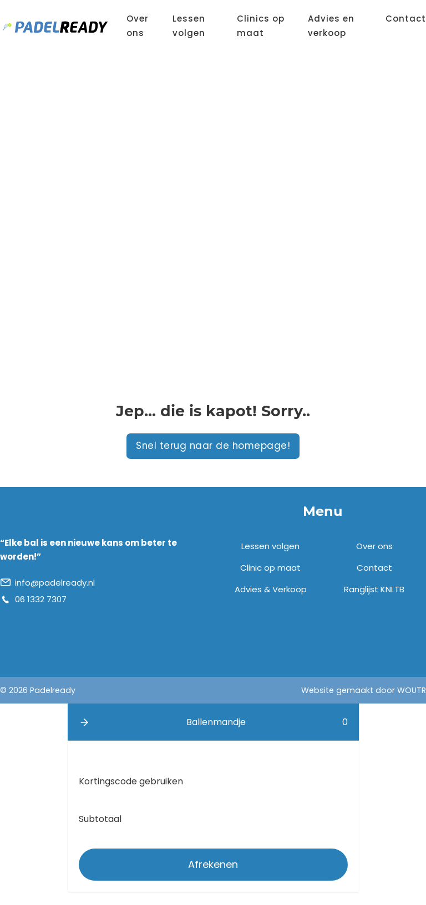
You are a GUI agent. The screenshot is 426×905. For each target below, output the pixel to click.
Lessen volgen (189, 26)
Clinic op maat (270, 567)
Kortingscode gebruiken (131, 781)
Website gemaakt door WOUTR (363, 690)
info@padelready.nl (55, 582)
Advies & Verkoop (271, 589)
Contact (406, 18)
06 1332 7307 (41, 599)
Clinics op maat (261, 26)
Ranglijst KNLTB (374, 589)
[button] (84, 722)
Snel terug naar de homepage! (213, 445)
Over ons (137, 26)
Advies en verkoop (331, 26)
